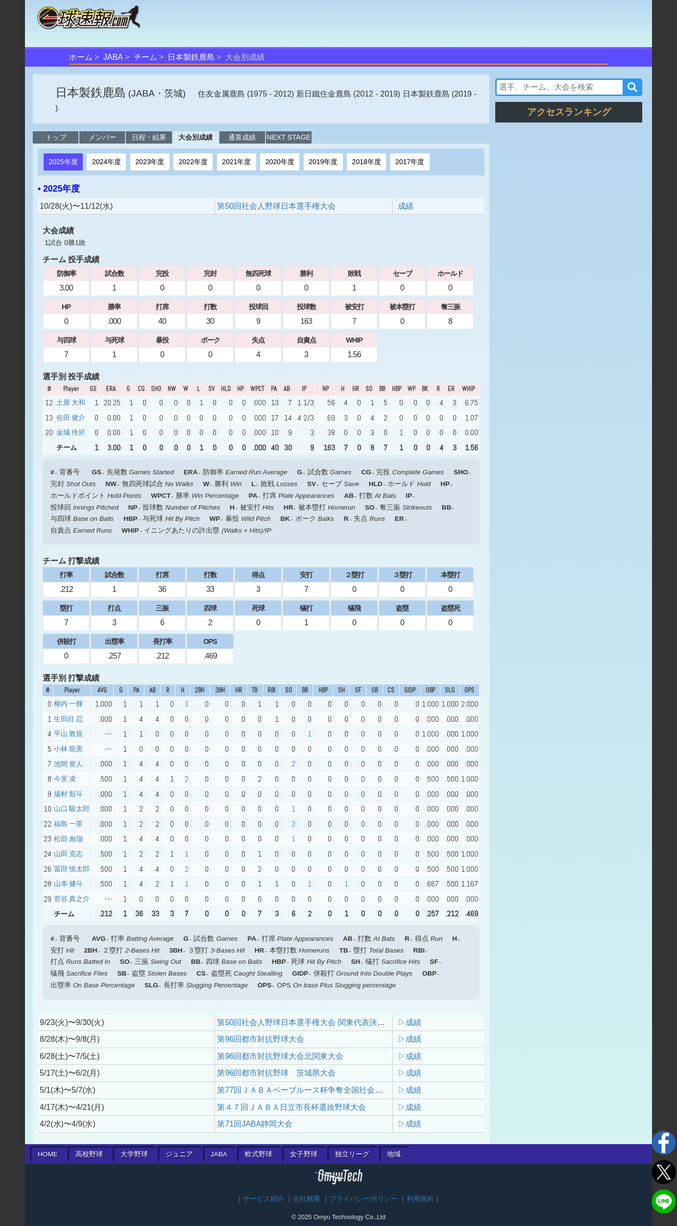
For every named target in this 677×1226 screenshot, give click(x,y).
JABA (113, 57)
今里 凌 (65, 778)
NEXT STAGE (289, 137)
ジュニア (179, 1154)
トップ (56, 137)
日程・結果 (149, 137)
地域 (394, 1154)
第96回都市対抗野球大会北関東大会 (280, 1056)
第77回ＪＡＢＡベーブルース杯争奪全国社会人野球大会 (315, 1090)
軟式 (258, 1154)
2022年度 (193, 162)
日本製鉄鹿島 (191, 57)
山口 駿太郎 (72, 808)
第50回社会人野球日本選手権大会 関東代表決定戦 (304, 1022)
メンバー (102, 137)
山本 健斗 (68, 883)
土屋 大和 (70, 402)
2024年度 (106, 162)
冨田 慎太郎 (72, 868)
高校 (89, 1154)
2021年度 (236, 162)
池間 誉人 (68, 764)
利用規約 (420, 1198)
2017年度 (409, 162)
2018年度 (366, 162)
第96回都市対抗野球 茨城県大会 (276, 1073)
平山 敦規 (68, 733)
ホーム (81, 57)
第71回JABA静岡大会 (254, 1124)
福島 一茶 (68, 823)
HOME (48, 1154)
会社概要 (306, 1198)
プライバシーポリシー (363, 1198)
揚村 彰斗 (68, 793)
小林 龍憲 (68, 748)
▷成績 (409, 1022)
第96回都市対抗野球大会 (260, 1039)
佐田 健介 (70, 417)
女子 (303, 1154)
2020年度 (280, 162)
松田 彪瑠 (68, 838)
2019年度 (323, 162)
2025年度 (62, 162)
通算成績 (242, 137)
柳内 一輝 (68, 703)
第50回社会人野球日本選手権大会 (276, 206)
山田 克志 (68, 853)
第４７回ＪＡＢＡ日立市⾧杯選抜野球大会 (291, 1107)
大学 (134, 1154)
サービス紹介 (263, 1198)
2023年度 (149, 162)
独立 (352, 1154)
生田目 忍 (68, 718)
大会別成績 (195, 137)
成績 (405, 206)
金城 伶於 (70, 432)
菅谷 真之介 (72, 898)
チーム (145, 57)
